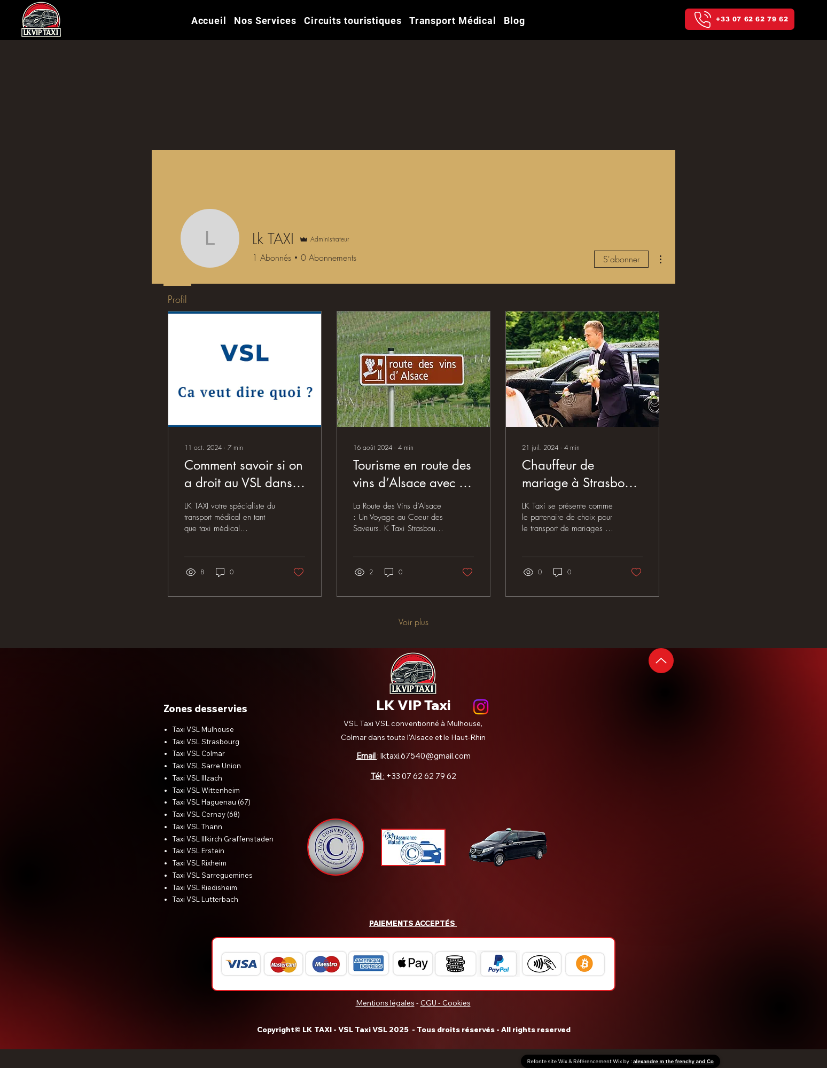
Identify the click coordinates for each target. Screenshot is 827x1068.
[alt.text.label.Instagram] (481, 707)
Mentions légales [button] (385, 1003)
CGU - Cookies (445, 1003)
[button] (352, 21)
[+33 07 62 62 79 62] (739, 19)
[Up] (661, 660)
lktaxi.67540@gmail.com (425, 756)
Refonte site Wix (548, 1061)
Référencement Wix (598, 1061)
